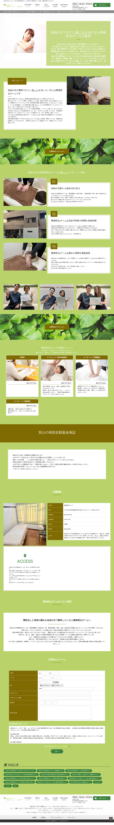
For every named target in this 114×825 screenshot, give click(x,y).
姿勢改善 (68, 352)
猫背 (26, 401)
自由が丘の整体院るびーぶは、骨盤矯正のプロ (51, 770)
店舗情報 (55, 5)
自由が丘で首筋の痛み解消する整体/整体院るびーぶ (54, 774)
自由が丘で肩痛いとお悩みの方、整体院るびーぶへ (85, 774)
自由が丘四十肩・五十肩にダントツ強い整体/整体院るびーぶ (21, 774)
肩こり (80, 32)
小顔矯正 (61, 352)
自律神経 (17, 105)
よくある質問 (46, 5)
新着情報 (64, 5)
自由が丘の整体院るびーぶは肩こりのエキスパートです (19, 770)
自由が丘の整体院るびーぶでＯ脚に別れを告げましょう (19, 778)
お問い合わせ (102, 5)
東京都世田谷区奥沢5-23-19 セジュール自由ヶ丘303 (80, 8)
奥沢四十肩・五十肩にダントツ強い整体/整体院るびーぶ (52, 782)
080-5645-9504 (82, 4)
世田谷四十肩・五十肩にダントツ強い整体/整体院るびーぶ (84, 778)
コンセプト (27, 5)
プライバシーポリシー (57, 817)
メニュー (37, 5)
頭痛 (46, 352)
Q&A (15, 786)
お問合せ (43, 817)
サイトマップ (71, 817)
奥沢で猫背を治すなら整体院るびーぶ (81, 782)
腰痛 (37, 352)
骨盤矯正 (55, 352)
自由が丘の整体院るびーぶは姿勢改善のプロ (78, 770)
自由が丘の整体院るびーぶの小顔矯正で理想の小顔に (19, 782)
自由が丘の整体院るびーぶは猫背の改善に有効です (52, 778)
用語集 (34, 817)
